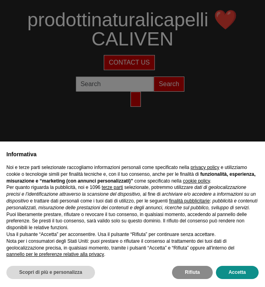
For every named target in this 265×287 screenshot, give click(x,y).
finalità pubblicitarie (189, 201)
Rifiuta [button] (192, 272)
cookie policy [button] (196, 181)
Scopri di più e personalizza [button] (50, 272)
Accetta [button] (237, 272)
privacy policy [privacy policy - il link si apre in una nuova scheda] (205, 167)
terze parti (112, 187)
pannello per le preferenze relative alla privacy (55, 254)
